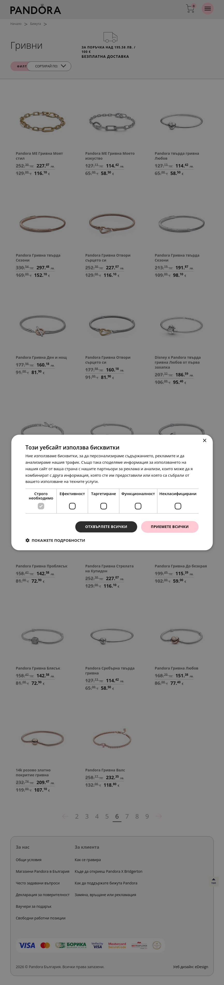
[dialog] (112, 492)
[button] (55, 540)
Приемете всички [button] (170, 526)
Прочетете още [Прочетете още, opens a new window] (114, 481)
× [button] (204, 441)
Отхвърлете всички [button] (106, 526)
